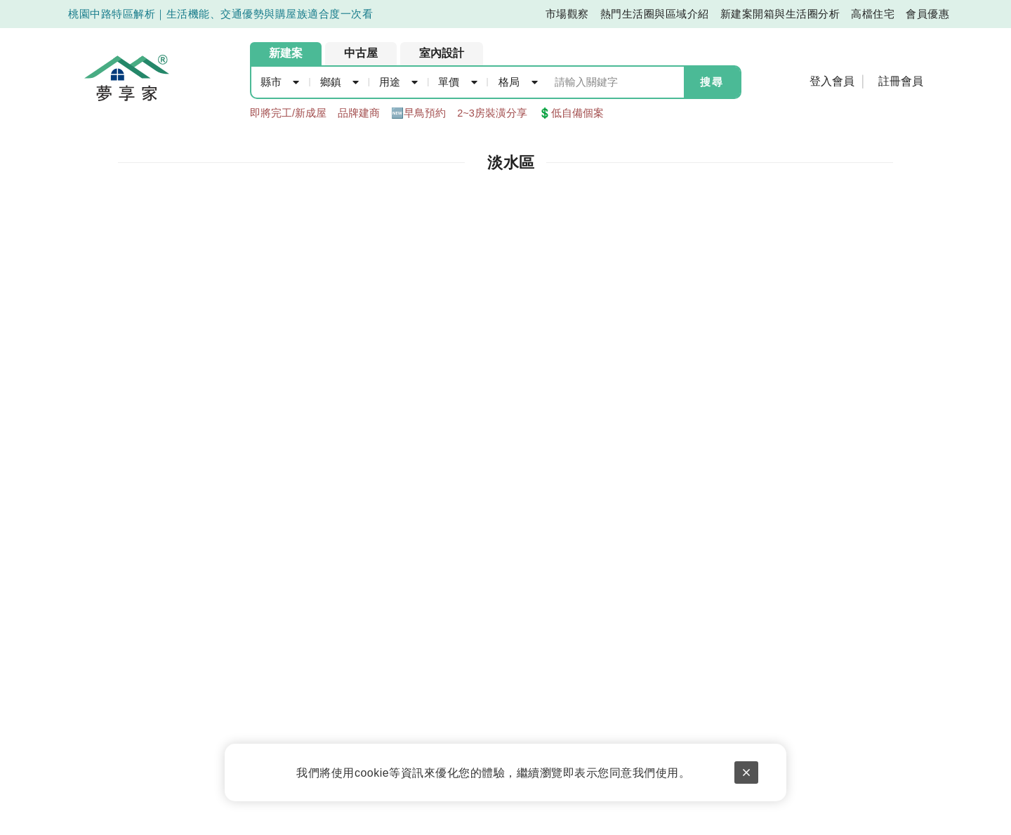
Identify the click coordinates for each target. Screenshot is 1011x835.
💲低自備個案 (571, 113)
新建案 (286, 53)
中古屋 (361, 53)
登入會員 (832, 81)
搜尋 (712, 82)
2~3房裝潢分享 (492, 113)
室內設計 (441, 53)
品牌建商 (359, 113)
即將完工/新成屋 (288, 113)
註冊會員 (900, 81)
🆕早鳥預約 (418, 113)
